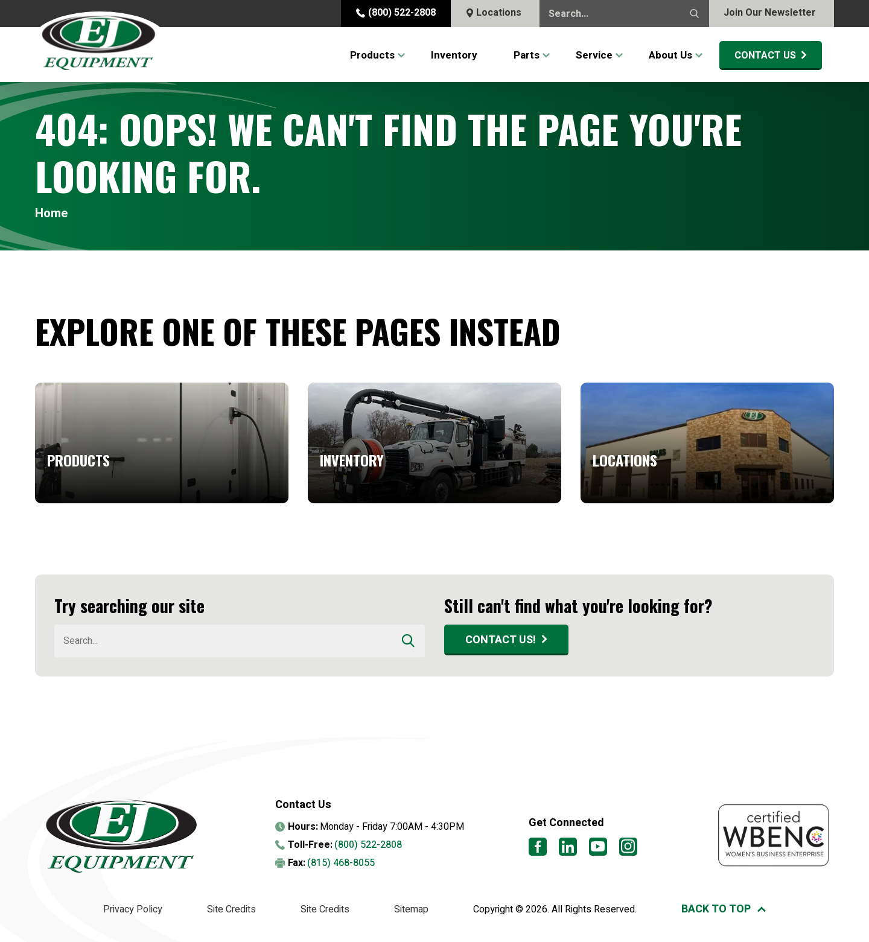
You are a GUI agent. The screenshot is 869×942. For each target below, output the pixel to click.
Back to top (716, 909)
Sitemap (411, 909)
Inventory (454, 55)
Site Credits (231, 909)
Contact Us (765, 55)
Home (51, 214)
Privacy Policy (132, 909)
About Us (670, 55)
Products (372, 55)
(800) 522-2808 (396, 12)
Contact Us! (500, 640)
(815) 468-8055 (341, 863)
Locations (493, 12)
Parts (527, 55)
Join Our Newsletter (770, 12)
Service (594, 55)
